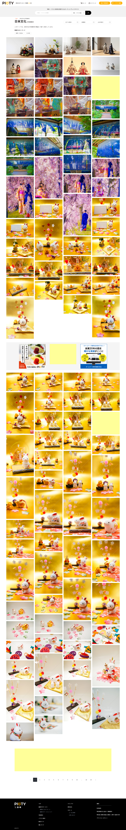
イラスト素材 (42, 818)
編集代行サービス (43, 807)
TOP (16, 18)
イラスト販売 (116, 3)
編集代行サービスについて (46, 811)
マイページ (92, 3)
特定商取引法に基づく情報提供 (104, 811)
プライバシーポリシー (102, 818)
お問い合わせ (72, 815)
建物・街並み (19, 33)
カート (83, 3)
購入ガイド (41, 825)
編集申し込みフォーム (45, 809)
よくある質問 (72, 812)
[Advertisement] (106, 87)
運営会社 (70, 807)
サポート (70, 810)
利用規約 (99, 808)
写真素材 (41, 815)
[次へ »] (96, 780)
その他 (28, 33)
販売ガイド (41, 821)
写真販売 (104, 3)
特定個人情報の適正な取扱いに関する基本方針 (104, 814)
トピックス (70, 803)
